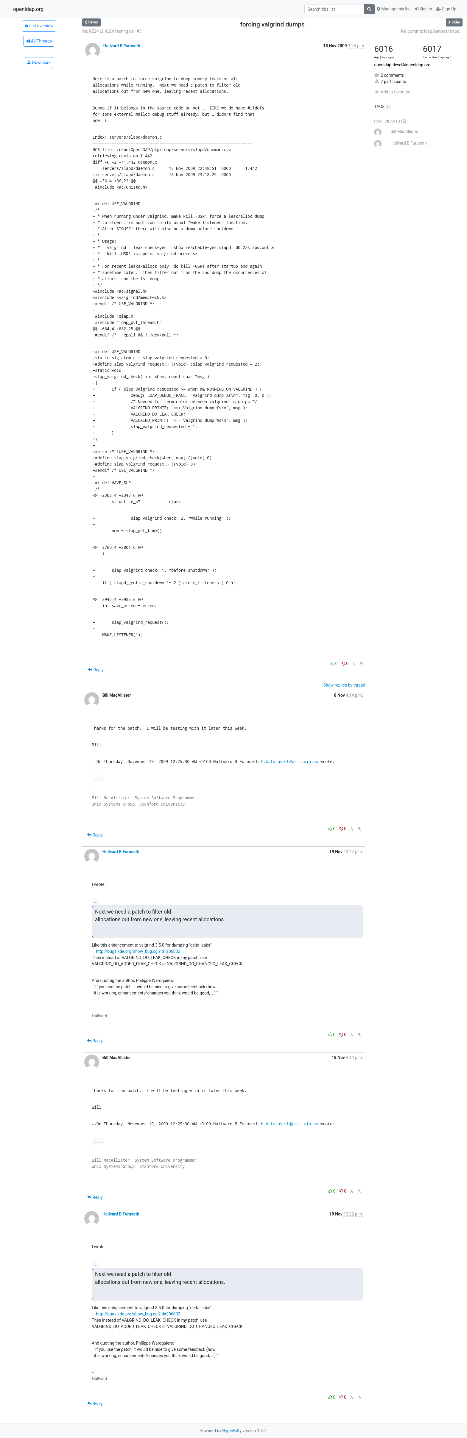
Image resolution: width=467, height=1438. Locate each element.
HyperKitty (232, 1430)
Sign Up (446, 9)
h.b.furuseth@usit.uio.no (289, 761)
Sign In (423, 9)
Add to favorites (392, 92)
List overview (39, 26)
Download (39, 62)
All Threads (39, 41)
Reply (95, 670)
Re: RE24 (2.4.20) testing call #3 (111, 31)
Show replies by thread (344, 685)
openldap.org (28, 9)
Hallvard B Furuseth (121, 45)
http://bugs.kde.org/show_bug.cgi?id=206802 (138, 951)
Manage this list (394, 9)
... (98, 778)
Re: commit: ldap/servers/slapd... (432, 31)
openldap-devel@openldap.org (402, 64)
